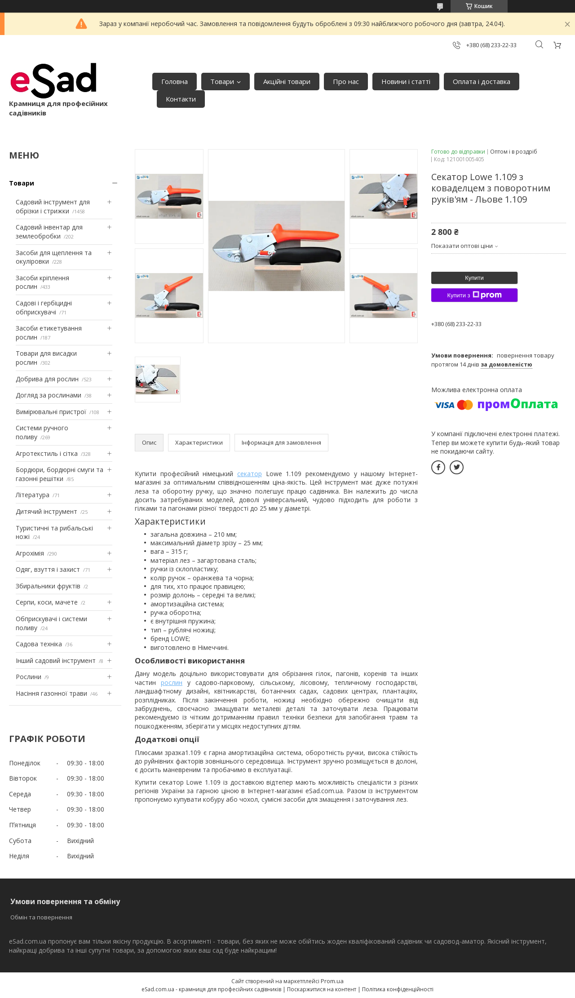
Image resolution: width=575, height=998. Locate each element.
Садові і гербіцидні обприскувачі (44, 307)
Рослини (28, 676)
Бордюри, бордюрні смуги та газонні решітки (59, 474)
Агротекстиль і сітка (47, 453)
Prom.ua (332, 981)
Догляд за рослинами (48, 395)
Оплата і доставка (481, 81)
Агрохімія (30, 553)
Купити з (474, 295)
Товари (222, 81)
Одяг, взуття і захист (48, 569)
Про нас (346, 81)
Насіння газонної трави (51, 693)
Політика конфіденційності (397, 989)
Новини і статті (405, 81)
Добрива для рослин (47, 379)
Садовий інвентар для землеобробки (49, 231)
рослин (171, 682)
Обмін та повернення (41, 917)
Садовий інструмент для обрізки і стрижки (53, 206)
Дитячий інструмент (46, 511)
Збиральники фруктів (48, 586)
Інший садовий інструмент (56, 660)
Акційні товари (286, 81)
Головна (174, 81)
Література (32, 494)
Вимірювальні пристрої (51, 411)
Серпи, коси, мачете (47, 602)
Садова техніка (39, 644)
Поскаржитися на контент (321, 989)
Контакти (181, 98)
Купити (474, 277)
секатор (249, 473)
